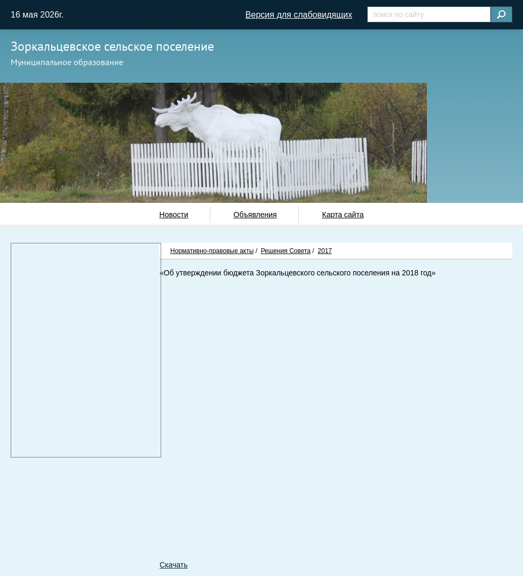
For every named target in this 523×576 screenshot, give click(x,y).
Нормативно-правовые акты (211, 251)
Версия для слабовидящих (298, 14)
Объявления (255, 214)
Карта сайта (342, 214)
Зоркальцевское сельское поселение (112, 46)
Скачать (174, 565)
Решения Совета (286, 251)
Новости (174, 214)
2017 (325, 251)
